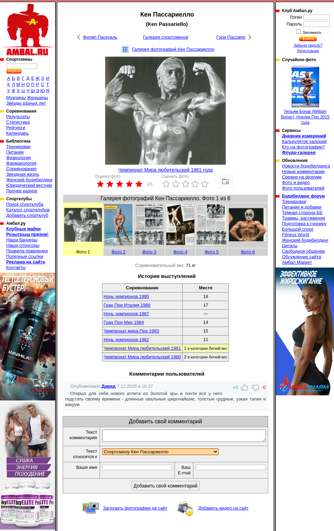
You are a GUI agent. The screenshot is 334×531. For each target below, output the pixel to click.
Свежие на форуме (302, 177)
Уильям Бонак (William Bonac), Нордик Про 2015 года (305, 95)
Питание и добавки (302, 207)
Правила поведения (27, 250)
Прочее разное (21, 190)
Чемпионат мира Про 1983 (131, 331)
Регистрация (308, 51)
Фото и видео (296, 182)
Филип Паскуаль (100, 37)
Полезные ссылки (24, 256)
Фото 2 (118, 251)
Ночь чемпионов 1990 (126, 296)
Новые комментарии (303, 171)
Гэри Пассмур (230, 37)
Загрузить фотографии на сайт (135, 515)
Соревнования (21, 168)
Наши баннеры (21, 239)
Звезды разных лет (26, 103)
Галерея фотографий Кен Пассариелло (173, 49)
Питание (15, 152)
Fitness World (295, 234)
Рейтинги (15, 127)
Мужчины (16, 97)
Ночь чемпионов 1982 (126, 339)
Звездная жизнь (22, 174)
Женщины (37, 97)
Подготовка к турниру (304, 223)
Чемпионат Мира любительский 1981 (142, 348)
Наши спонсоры (22, 245)
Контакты (16, 267)
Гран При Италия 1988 (127, 305)
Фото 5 (212, 251)
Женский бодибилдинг (29, 179)
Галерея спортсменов (165, 37)
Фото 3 (149, 251)
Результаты (18, 116)
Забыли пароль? (308, 45)
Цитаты (289, 245)
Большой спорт (298, 229)
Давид (109, 386)
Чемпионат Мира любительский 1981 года (165, 170)
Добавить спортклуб (27, 215)
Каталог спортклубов (28, 209)
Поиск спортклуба (24, 204)
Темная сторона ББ (302, 212)
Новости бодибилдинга (306, 165)
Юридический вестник (29, 185)
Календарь (17, 133)
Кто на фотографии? (303, 146)
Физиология (18, 157)
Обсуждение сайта (301, 256)
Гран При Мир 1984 (124, 322)
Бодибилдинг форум (303, 196)
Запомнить (312, 32)
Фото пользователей (303, 188)
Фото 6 (248, 251)
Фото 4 (180, 251)
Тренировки (18, 146)
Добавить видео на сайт (223, 515)
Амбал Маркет (297, 262)
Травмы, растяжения (303, 218)
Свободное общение (303, 251)
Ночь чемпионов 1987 (126, 313)
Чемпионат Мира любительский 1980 (142, 356)
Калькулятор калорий (304, 141)
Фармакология (21, 163)
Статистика (18, 122)
